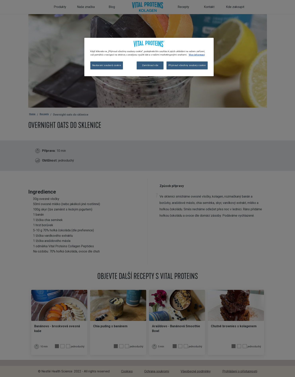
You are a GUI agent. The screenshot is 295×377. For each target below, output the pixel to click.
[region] (149, 57)
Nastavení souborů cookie (106, 65)
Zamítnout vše (150, 65)
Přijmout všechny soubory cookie (187, 65)
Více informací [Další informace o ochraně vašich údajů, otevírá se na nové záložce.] (197, 54)
